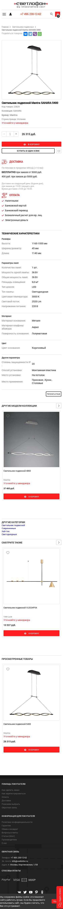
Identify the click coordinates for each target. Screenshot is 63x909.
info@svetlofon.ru (20, 861)
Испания (21, 119)
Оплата (5, 797)
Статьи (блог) (8, 836)
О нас (4, 843)
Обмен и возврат (10, 829)
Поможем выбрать (11, 804)
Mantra (13, 115)
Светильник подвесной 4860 (17, 470)
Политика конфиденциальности (17, 822)
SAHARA (17, 110)
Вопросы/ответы (10, 832)
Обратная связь (9, 807)
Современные (9, 528)
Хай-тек (6, 531)
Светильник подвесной (13, 525)
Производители (9, 839)
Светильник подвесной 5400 (17, 724)
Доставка (6, 800)
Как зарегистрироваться (14, 793)
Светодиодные (9, 534)
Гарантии (6, 825)
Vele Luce (8, 616)
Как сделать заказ (10, 790)
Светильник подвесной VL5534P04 (20, 607)
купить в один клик (28, 150)
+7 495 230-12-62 (30, 14)
